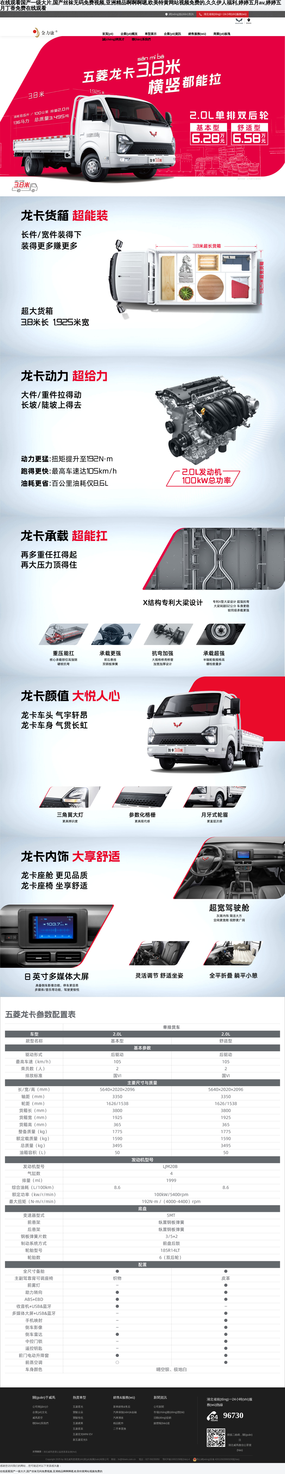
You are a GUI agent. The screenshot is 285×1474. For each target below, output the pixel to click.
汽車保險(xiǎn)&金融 (125, 1412)
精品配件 (118, 1423)
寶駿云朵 (78, 1412)
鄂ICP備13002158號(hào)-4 (176, 1459)
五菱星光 (78, 1406)
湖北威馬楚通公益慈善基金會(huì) (60, 1452)
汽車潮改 (118, 1417)
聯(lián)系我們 (40, 1423)
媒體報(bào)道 (162, 1423)
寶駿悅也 (78, 1417)
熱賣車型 (79, 1397)
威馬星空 (37, 1417)
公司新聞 (159, 1406)
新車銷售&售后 (121, 1406)
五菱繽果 (78, 1423)
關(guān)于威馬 (43, 1397)
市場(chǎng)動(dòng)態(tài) (169, 1412)
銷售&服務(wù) (124, 1397)
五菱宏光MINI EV (83, 1434)
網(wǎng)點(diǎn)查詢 (181, 14)
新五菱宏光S (80, 1439)
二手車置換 (119, 1428)
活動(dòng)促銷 (162, 1417)
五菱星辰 (78, 1428)
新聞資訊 (160, 1397)
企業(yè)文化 (39, 1412)
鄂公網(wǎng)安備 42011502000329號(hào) (216, 1459)
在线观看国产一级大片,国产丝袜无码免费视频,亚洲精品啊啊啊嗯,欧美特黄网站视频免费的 (51, 1471)
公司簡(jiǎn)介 (40, 1406)
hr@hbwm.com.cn (127, 1459)
